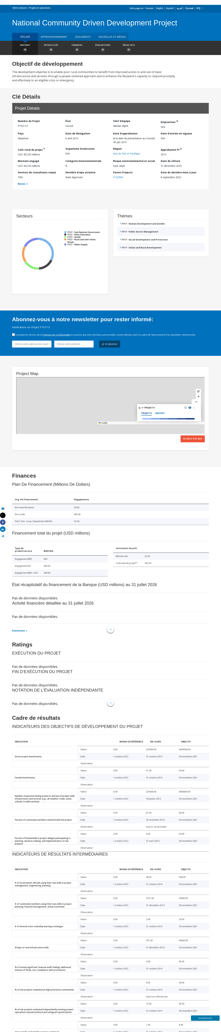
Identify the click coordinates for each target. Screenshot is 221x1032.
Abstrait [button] (25, 48)
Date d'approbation (125, 133)
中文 (198, 8)
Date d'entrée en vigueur (176, 133)
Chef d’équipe (121, 121)
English (159, 8)
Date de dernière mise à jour (178, 172)
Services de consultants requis (37, 172)
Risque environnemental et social (134, 161)
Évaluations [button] (103, 48)
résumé (25, 36)
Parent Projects (123, 172)
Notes (21, 183)
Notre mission (20, 7)
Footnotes (18, 630)
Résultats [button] (128, 48)
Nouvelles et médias (112, 36)
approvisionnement (54, 36)
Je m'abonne (109, 344)
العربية (179, 8)
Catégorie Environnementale (83, 161)
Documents (83, 36)
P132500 (118, 177)
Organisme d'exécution (80, 148)
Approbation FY (171, 149)
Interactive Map (192, 438)
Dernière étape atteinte (80, 172)
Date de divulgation (77, 133)
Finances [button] (77, 48)
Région (117, 148)
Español (170, 8)
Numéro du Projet (29, 121)
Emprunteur (169, 121)
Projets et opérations (39, 7)
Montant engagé (28, 161)
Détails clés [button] (51, 48)
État (68, 121)
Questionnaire (205, 1018)
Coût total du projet (31, 149)
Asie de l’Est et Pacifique (126, 153)
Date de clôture (170, 161)
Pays (21, 133)
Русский (189, 8)
